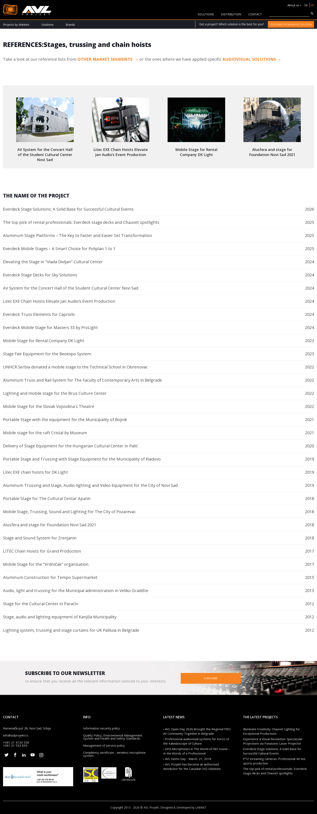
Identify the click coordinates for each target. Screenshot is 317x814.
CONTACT (255, 14)
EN (312, 5)
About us (292, 5)
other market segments (108, 59)
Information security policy (101, 728)
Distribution (231, 14)
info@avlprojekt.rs (15, 735)
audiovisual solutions (251, 59)
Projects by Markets (16, 25)
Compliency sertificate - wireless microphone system (114, 754)
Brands (70, 25)
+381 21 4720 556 (16, 742)
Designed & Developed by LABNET (183, 807)
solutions (206, 14)
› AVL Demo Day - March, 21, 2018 (187, 759)
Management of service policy (104, 745)
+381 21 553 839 (15, 745)
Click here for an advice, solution (291, 24)
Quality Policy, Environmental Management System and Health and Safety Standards (112, 736)
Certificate (128, 774)
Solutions (47, 25)
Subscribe (228, 678)
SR (305, 5)
